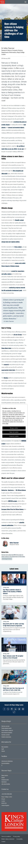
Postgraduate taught (6, 728)
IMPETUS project (12, 501)
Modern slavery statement (7, 839)
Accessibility (19, 839)
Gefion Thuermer (14, 543)
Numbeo (6, 378)
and (22, 171)
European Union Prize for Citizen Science (12, 509)
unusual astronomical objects (16, 127)
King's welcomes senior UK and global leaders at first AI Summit (13, 657)
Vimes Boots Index (6, 348)
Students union (5, 779)
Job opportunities (5, 784)
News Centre (4, 775)
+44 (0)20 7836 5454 (6, 794)
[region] (14, 422)
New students (4, 746)
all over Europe (18, 335)
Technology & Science (7, 558)
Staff (2, 749)
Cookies (3, 841)
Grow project (18, 247)
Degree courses (5, 726)
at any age (21, 149)
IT (1, 765)
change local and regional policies (10, 242)
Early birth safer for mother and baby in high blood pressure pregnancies (13, 625)
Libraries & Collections (7, 761)
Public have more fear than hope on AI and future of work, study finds (13, 689)
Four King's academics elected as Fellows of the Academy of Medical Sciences (12, 591)
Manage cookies (14, 428)
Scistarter (4, 490)
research (6, 364)
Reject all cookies (14, 432)
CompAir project (19, 220)
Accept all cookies (14, 436)
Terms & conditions (6, 836)
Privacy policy (16, 836)
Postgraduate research (7, 730)
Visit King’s (4, 781)
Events (3, 777)
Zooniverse (11, 490)
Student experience (6, 736)
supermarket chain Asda (8, 370)
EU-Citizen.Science (21, 490)
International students (6, 732)
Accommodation (5, 763)
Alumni (3, 751)
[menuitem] (14, 726)
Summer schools (5, 734)
